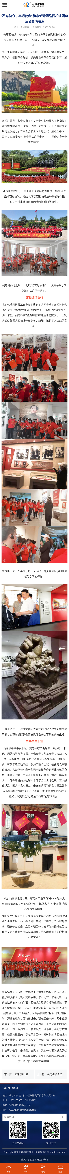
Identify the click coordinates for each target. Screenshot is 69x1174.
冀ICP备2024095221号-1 (34, 1159)
